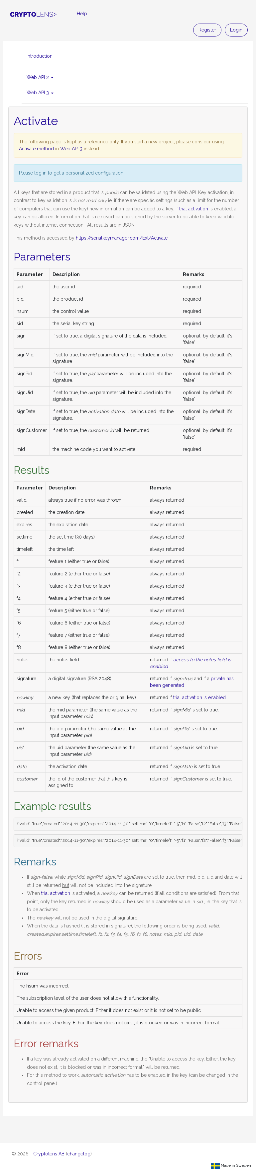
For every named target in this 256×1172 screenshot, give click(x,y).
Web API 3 (71, 148)
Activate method (36, 148)
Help (82, 13)
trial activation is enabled (199, 697)
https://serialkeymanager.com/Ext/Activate (122, 238)
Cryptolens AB (48, 1153)
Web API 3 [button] (40, 92)
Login (236, 30)
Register (207, 30)
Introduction (40, 56)
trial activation (193, 208)
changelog (78, 1153)
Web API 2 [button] (40, 77)
